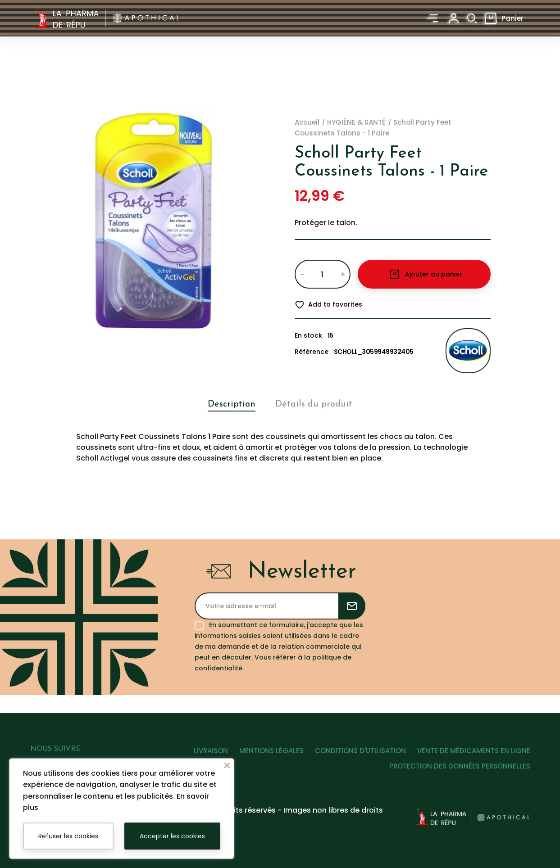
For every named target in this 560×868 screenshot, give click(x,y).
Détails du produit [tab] (315, 404)
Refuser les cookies (68, 836)
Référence (311, 351)
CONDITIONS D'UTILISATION (356, 761)
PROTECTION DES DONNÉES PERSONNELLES (459, 777)
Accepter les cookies (172, 836)
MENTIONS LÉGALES (263, 761)
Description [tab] (229, 404)
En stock (308, 335)
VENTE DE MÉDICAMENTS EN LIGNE (473, 761)
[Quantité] (322, 274)
